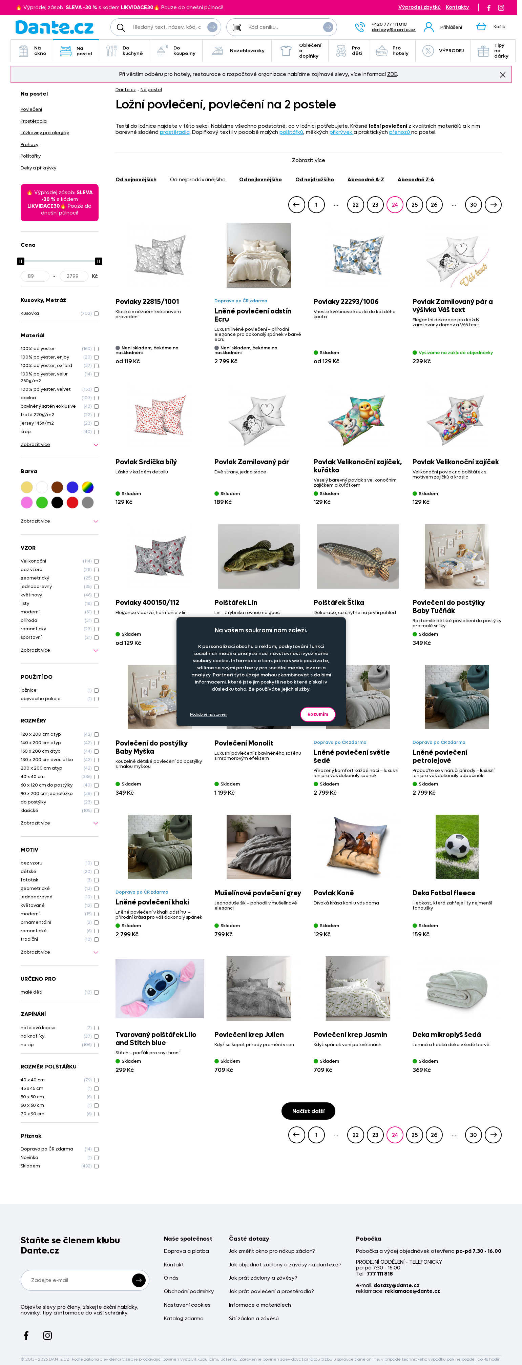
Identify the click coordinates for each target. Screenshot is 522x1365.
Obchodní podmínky (189, 1292)
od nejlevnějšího (260, 179)
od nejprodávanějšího (198, 179)
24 (395, 205)
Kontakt (174, 1265)
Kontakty (457, 7)
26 (434, 205)
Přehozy (29, 144)
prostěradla (175, 132)
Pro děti (348, 51)
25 (415, 205)
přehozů (400, 132)
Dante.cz (126, 90)
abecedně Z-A (416, 179)
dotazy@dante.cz (394, 29)
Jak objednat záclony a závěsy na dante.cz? (285, 1265)
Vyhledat (212, 26)
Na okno (32, 51)
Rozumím (318, 714)
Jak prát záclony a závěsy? (263, 1278)
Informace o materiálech (260, 1305)
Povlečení (31, 109)
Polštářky (31, 156)
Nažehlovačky (237, 51)
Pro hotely (392, 51)
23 (375, 205)
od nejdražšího (314, 179)
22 (356, 205)
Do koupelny (176, 51)
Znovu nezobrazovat (503, 74)
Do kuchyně (124, 51)
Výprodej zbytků (419, 7)
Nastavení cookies (187, 1305)
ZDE (392, 74)
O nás (171, 1278)
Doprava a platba (186, 1251)
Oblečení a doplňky (299, 50)
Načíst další (308, 1111)
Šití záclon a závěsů (254, 1319)
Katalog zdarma (184, 1319)
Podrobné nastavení (208, 714)
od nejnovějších (136, 179)
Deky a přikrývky (38, 168)
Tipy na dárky (493, 50)
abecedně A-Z (366, 179)
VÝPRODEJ (443, 51)
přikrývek (342, 132)
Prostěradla (34, 121)
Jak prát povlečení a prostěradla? (271, 1292)
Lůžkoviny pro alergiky (45, 133)
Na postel (76, 51)
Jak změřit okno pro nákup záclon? (272, 1251)
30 (473, 205)
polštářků (291, 132)
